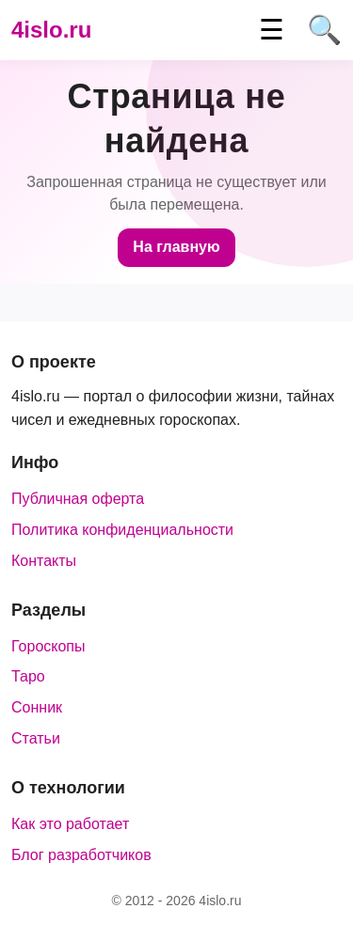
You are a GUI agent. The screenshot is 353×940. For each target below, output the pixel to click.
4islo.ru (51, 29)
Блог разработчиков (81, 855)
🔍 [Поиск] (324, 30)
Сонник (36, 707)
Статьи (35, 738)
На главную (176, 247)
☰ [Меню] (271, 30)
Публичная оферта (77, 499)
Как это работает (70, 824)
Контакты (43, 561)
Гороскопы (48, 646)
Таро (28, 676)
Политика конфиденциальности (122, 530)
